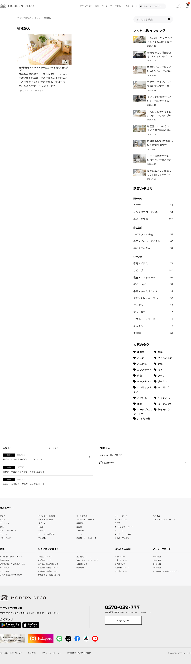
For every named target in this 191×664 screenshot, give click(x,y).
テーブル (3, 534)
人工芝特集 (3, 571)
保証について (81, 563)
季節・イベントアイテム (153, 241)
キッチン (153, 326)
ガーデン (153, 305)
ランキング (107, 6)
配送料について (44, 560)
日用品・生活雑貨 (122, 537)
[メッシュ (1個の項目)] (142, 397)
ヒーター (80, 530)
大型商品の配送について (45, 563)
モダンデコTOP (24, 17)
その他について (118, 571)
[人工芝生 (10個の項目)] (142, 363)
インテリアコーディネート (153, 212)
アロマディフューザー (85, 519)
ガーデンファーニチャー (125, 526)
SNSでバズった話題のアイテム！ (3, 563)
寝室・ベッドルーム (153, 277)
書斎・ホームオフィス (153, 291)
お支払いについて (45, 556)
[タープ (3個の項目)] (163, 375)
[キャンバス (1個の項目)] (163, 397)
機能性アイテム (153, 248)
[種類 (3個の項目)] (142, 375)
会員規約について (83, 567)
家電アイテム (153, 263)
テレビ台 (42, 530)
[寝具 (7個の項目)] (163, 369)
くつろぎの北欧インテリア (3, 556)
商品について (118, 556)
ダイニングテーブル (8, 530)
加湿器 (79, 526)
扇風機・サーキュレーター (87, 537)
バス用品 (156, 515)
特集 (97, 6)
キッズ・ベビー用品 (123, 534)
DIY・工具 (119, 530)
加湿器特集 (3, 560)
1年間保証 (156, 560)
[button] (169, 19)
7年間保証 (156, 567)
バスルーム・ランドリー (153, 319)
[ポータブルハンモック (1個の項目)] (142, 411)
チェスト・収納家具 (46, 534)
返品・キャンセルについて (84, 560)
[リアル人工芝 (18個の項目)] (163, 358)
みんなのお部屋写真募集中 (3, 574)
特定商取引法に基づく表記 (79, 653)
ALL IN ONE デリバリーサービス (156, 571)
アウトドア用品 (121, 519)
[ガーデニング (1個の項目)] (163, 403)
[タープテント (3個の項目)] (142, 381)
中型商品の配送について (45, 567)
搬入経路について (83, 556)
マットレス (26, 90)
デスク (41, 526)
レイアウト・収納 (153, 234)
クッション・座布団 (46, 515)
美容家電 (80, 523)
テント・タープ (121, 515)
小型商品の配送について (45, 571)
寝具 (2, 526)
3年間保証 (156, 563)
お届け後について (118, 567)
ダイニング (153, 284)
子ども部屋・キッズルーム (153, 298)
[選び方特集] (142, 419)
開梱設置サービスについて (45, 574)
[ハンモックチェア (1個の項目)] (142, 389)
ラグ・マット (43, 523)
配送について (118, 563)
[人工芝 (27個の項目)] (142, 358)
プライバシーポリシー (51, 653)
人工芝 (153, 205)
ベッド (39, 90)
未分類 (153, 333)
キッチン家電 (81, 515)
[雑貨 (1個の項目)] (142, 403)
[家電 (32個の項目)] (163, 352)
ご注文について (118, 560)
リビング (153, 270)
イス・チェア (5, 537)
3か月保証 (156, 556)
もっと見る (54, 448)
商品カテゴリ (86, 6)
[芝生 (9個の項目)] (163, 363)
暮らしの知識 (153, 219)
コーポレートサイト (11, 653)
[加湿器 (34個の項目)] (142, 352)
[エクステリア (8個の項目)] (142, 369)
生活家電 (42, 537)
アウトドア (153, 312)
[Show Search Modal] (141, 6)
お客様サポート (131, 6)
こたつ (79, 534)
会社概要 (32, 653)
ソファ (3, 515)
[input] (153, 19)
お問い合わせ (123, 620)
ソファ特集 (3, 567)
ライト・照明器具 (45, 519)
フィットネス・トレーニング (165, 519)
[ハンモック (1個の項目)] (163, 389)
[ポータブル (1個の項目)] (163, 381)
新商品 (118, 6)
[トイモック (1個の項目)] (163, 411)
